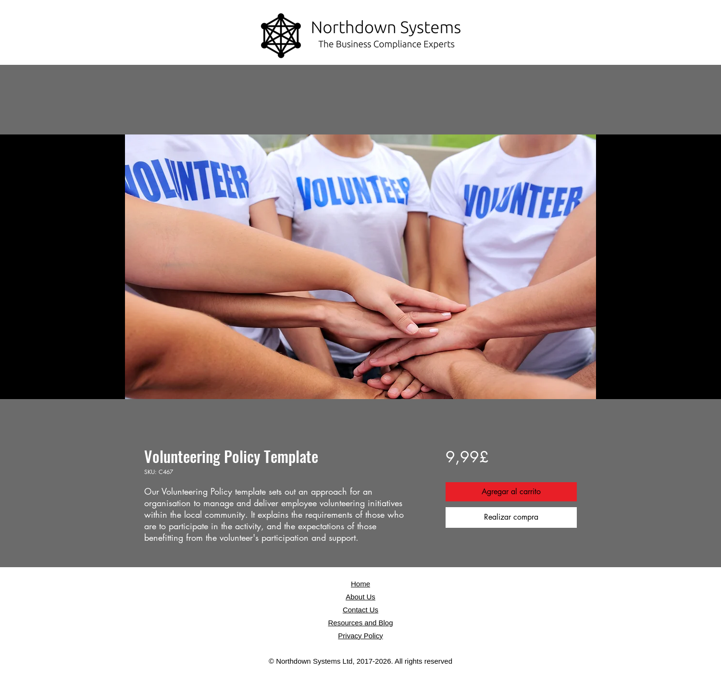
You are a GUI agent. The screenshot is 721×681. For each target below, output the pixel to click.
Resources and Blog (360, 623)
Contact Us (360, 610)
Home (360, 584)
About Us (360, 597)
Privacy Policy (360, 636)
